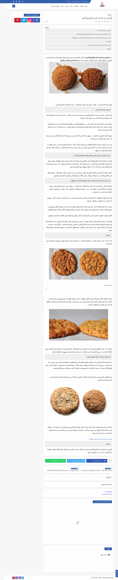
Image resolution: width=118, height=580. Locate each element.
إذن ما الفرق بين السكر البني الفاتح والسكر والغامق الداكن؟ (89, 34)
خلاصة (104, 49)
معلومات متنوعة (51, 6)
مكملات (72, 6)
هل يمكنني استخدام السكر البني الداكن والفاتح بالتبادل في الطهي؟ (87, 38)
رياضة (67, 6)
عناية (58, 6)
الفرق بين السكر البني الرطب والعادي (96, 439)
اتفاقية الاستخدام (81, 1)
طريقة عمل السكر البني (99, 30)
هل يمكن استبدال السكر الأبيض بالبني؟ (95, 45)
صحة (82, 6)
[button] (92, 461)
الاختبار (104, 41)
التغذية (77, 6)
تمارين (62, 6)
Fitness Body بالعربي (103, 494)
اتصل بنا (64, 1)
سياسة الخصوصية (72, 1)
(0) (42, 21)
